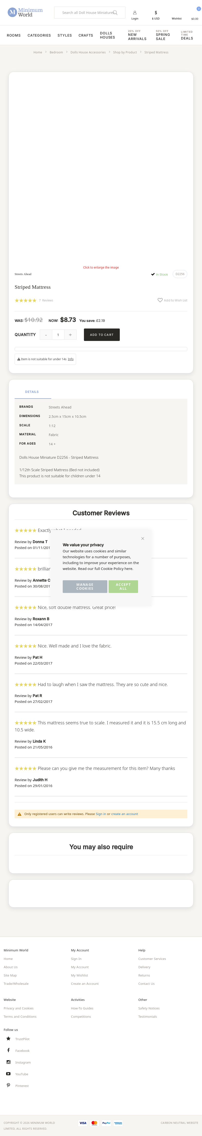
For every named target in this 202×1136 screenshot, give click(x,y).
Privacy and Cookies (18, 1008)
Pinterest (22, 1085)
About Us (11, 967)
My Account (80, 967)
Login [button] (135, 18)
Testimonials (147, 1016)
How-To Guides (82, 1008)
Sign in (101, 814)
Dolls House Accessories (88, 53)
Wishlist (177, 18)
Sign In (76, 958)
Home (37, 53)
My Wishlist (79, 975)
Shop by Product (125, 53)
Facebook (22, 1050)
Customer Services (152, 958)
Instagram (23, 1062)
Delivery (144, 967)
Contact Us (146, 983)
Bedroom (56, 53)
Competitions (81, 1016)
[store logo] (25, 12)
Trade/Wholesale (16, 983)
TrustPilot (22, 1039)
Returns (144, 975)
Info (71, 359)
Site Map (10, 975)
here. (128, 568)
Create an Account (85, 983)
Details (32, 392)
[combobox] (89, 13)
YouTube (21, 1074)
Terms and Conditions (20, 1016)
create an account (124, 814)
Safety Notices (149, 1008)
